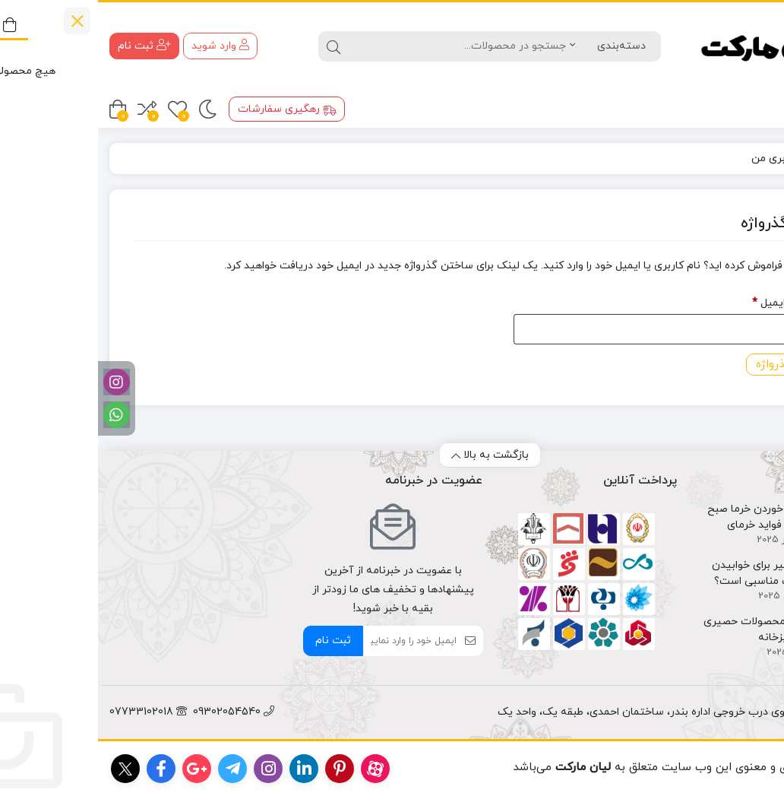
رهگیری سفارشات (189, 109)
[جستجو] (359, 46)
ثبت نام (235, 640)
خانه (754, 158)
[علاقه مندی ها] (79, 109)
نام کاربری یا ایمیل (688, 301)
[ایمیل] (312, 641)
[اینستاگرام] (18, 382)
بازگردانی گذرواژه (698, 365)
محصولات (736, 107)
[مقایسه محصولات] (49, 109)
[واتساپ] (18, 414)
